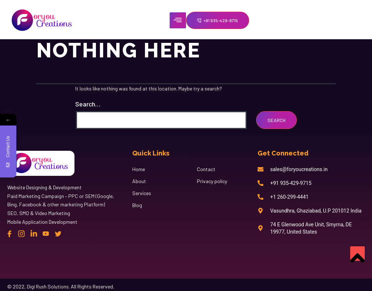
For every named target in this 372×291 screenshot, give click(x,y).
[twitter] (58, 233)
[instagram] (21, 233)
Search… (88, 104)
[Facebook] (9, 233)
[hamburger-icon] (178, 20)
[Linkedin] (33, 233)
